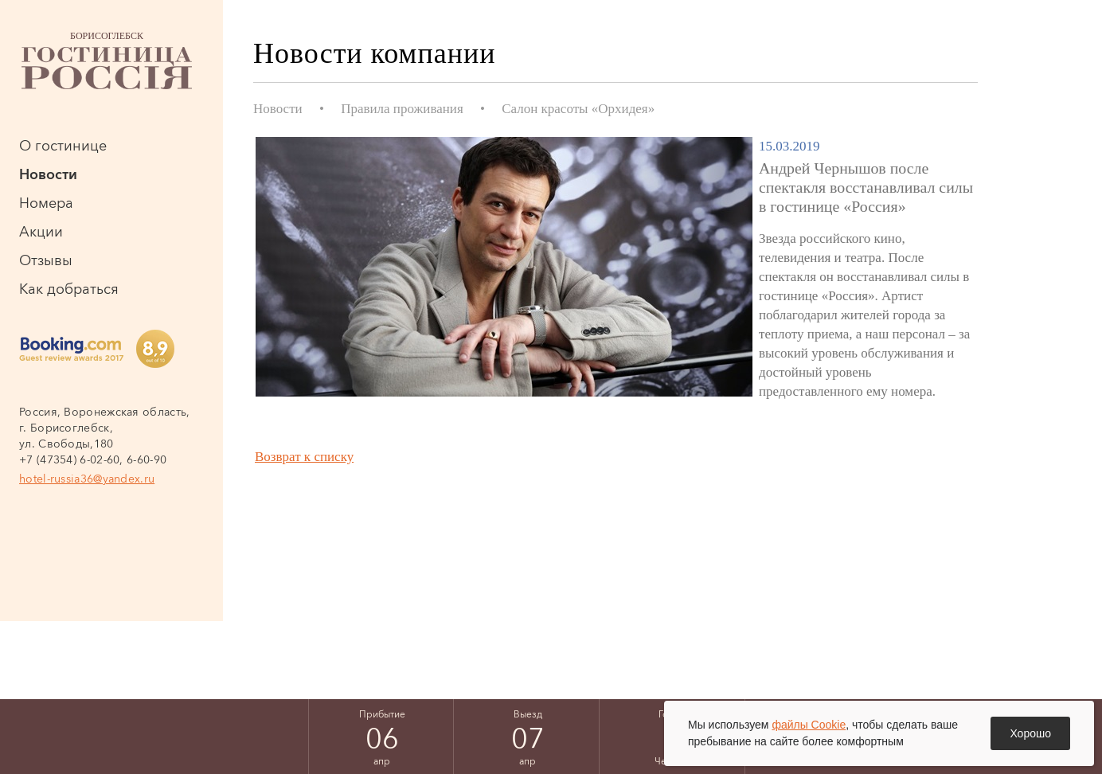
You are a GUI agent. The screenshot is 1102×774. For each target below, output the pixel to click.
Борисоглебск (106, 59)
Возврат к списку (304, 456)
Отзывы (45, 260)
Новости (48, 174)
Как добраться (69, 289)
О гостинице (63, 146)
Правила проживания (402, 108)
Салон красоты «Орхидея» (578, 108)
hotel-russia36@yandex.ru (86, 478)
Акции (41, 232)
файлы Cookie (809, 724)
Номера (46, 203)
